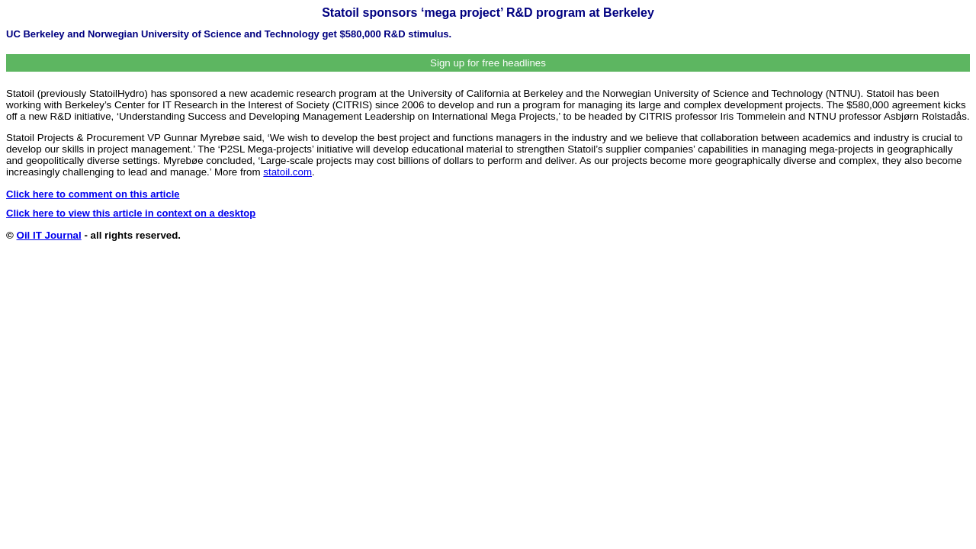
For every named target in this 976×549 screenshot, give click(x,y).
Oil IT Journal (49, 235)
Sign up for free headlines (488, 63)
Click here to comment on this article (93, 194)
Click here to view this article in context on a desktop (130, 213)
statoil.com (287, 172)
